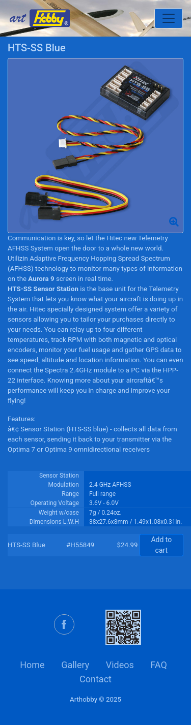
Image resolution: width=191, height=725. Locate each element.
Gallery (75, 664)
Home (32, 664)
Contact (95, 679)
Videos (120, 664)
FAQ (158, 664)
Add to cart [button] (161, 544)
